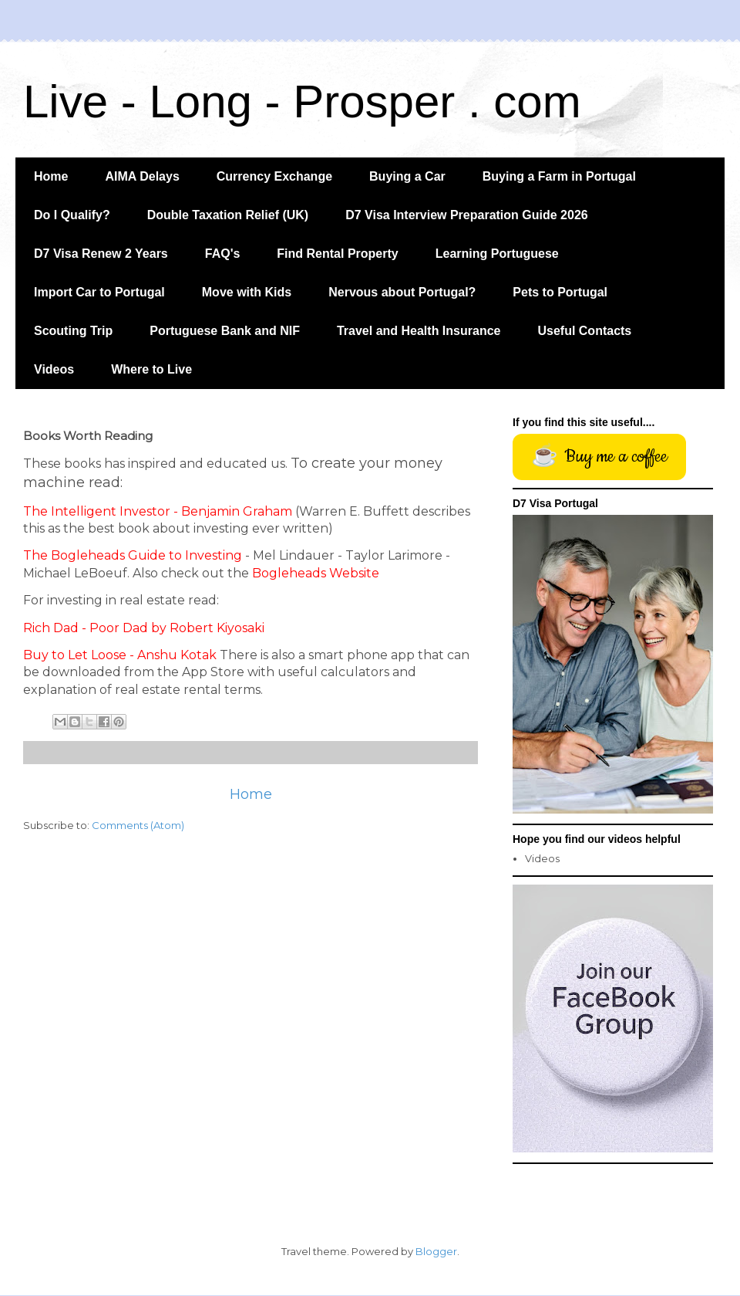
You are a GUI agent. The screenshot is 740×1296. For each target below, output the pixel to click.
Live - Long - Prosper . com (302, 101)
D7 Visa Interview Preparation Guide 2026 (466, 215)
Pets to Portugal (560, 292)
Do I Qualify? (72, 215)
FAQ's (222, 253)
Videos (54, 369)
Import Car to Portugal (99, 292)
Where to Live (151, 369)
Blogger (436, 1251)
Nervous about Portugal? (402, 292)
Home (51, 176)
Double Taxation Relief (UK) (228, 215)
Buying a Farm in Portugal (559, 176)
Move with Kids (246, 292)
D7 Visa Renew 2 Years (101, 253)
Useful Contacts (584, 330)
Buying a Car (407, 176)
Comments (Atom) (138, 825)
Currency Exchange (274, 176)
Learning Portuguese (497, 253)
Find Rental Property (337, 253)
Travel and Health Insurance (419, 330)
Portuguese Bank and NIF (225, 330)
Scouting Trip (73, 330)
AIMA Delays (142, 176)
